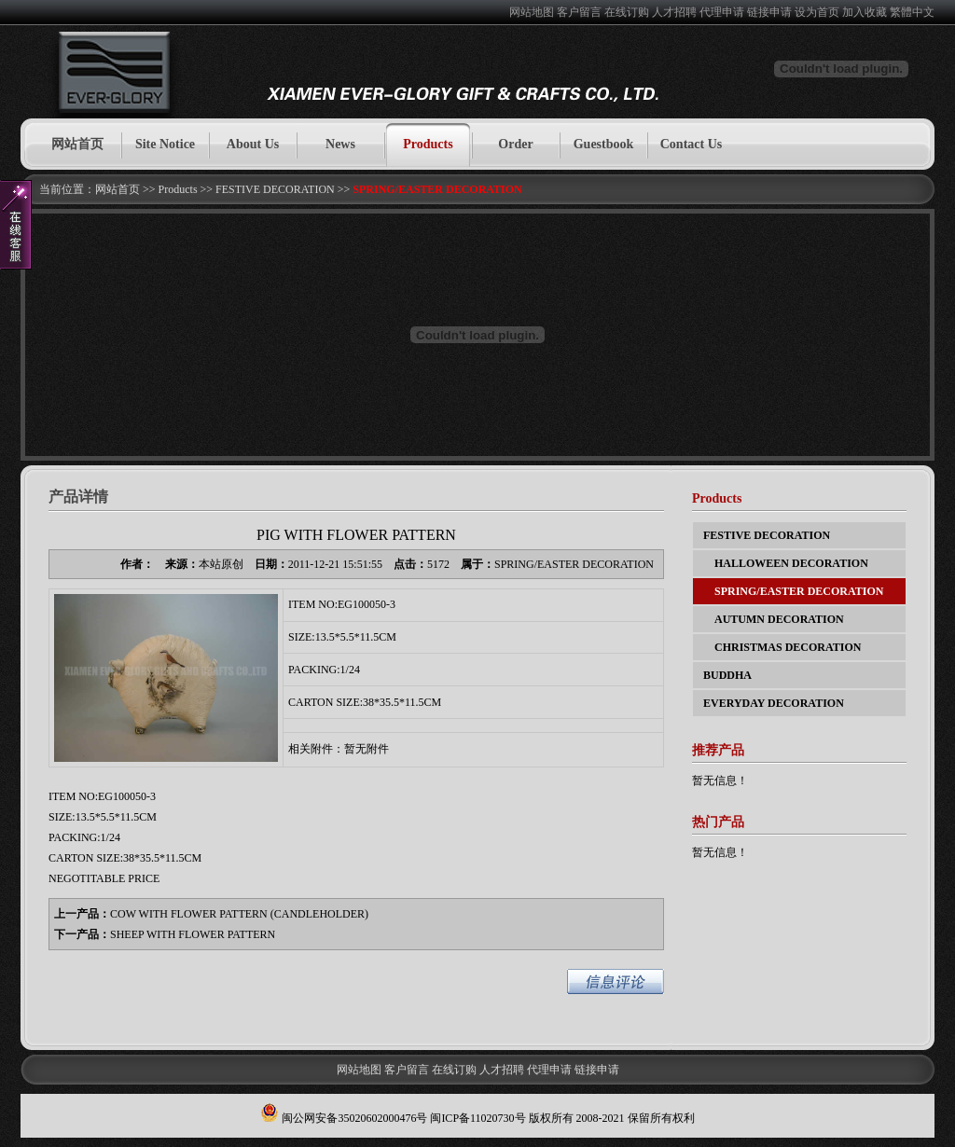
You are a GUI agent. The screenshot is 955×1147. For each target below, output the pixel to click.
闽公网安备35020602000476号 (354, 1118)
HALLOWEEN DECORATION (785, 563)
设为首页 (817, 12)
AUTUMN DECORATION (773, 619)
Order (515, 144)
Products (427, 144)
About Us (253, 144)
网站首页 (77, 144)
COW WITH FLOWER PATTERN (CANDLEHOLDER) (239, 913)
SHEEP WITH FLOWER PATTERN (192, 934)
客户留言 (579, 12)
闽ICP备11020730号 (477, 1118)
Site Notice (165, 144)
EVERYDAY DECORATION (773, 703)
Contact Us (691, 144)
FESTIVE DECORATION (275, 189)
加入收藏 (864, 12)
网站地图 (531, 12)
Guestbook (604, 144)
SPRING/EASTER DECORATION (437, 189)
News (340, 144)
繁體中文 (912, 12)
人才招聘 (674, 12)
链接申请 (769, 12)
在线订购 (626, 12)
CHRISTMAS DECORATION (782, 647)
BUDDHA (727, 675)
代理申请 (721, 12)
